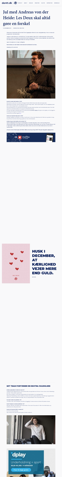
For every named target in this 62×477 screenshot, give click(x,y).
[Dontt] (9, 3)
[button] (9, 334)
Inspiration (16, 28)
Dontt (31, 313)
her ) (20, 113)
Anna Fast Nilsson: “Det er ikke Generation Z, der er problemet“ (9, 342)
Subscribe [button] (31, 446)
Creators (21, 28)
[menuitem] (20, 3)
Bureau (43, 469)
